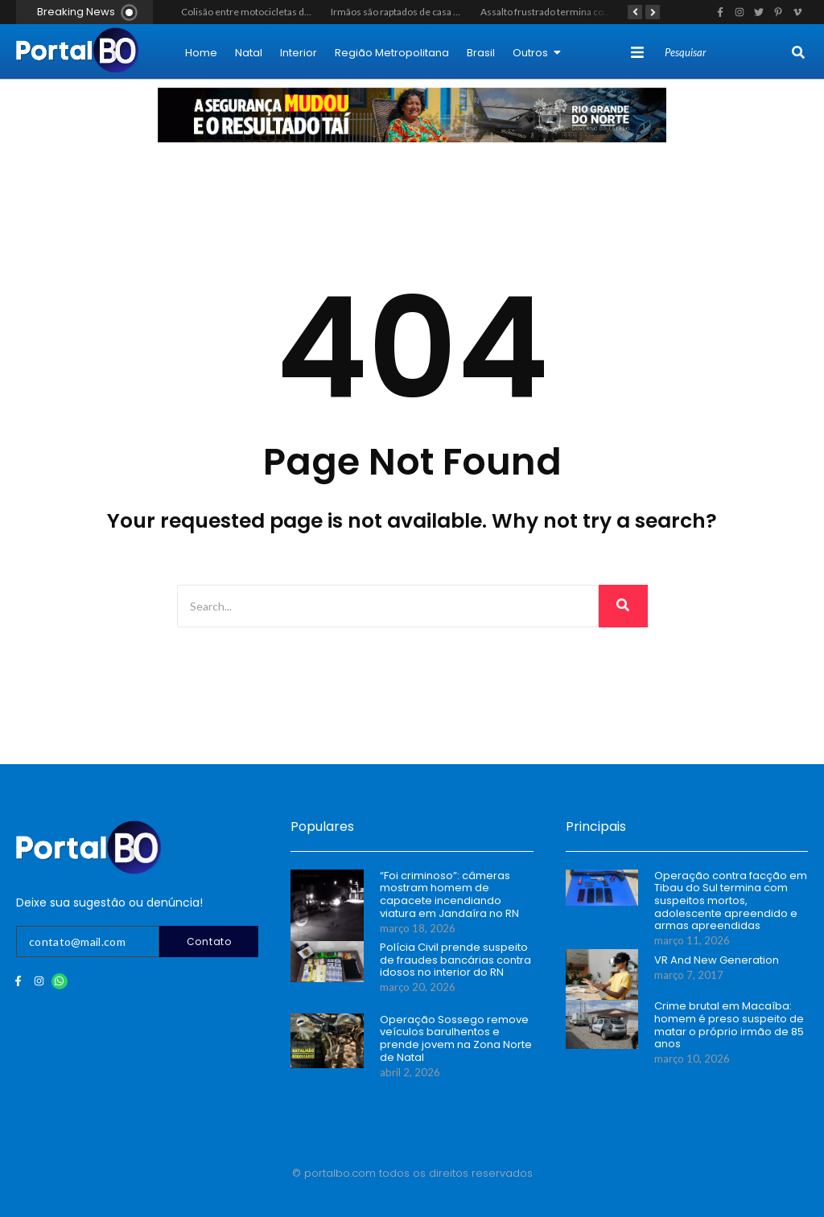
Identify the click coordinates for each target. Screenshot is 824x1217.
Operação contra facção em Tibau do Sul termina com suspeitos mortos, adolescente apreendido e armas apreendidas (730, 901)
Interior (298, 52)
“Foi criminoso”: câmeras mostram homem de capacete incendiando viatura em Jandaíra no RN (449, 894)
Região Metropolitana (392, 52)
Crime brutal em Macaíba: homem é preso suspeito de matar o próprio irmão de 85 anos (729, 1025)
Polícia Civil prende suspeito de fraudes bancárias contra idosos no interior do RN (455, 960)
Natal (248, 52)
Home (201, 52)
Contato (209, 941)
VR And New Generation (716, 960)
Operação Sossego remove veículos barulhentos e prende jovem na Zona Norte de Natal (456, 1038)
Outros (537, 52)
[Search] (726, 53)
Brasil (481, 52)
